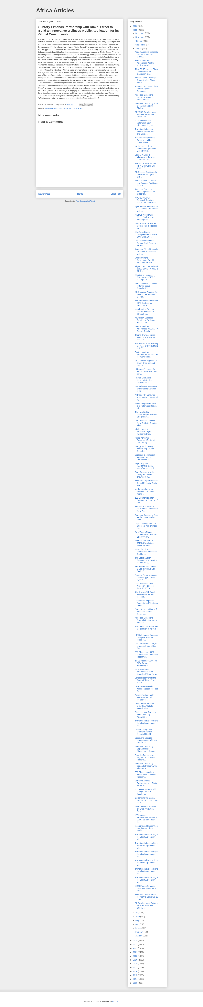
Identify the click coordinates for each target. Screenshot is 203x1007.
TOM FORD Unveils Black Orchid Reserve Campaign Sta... (146, 71)
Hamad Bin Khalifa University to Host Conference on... (144, 380)
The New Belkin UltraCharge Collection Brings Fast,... (146, 414)
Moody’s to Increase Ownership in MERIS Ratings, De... (145, 277)
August (138, 49)
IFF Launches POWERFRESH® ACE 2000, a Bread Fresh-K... (146, 818)
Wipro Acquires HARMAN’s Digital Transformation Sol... (145, 465)
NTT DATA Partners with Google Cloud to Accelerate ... (145, 791)
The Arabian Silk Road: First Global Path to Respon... (145, 594)
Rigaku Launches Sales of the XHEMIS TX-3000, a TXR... (146, 268)
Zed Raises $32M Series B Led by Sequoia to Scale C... (145, 568)
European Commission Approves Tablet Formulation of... (145, 457)
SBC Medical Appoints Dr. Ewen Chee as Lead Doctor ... (146, 294)
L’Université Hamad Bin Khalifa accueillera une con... (146, 371)
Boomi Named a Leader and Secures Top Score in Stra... (146, 183)
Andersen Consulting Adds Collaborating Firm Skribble (146, 105)
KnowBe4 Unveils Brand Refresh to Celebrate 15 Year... (146, 897)
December (140, 33)
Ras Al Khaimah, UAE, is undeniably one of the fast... (146, 646)
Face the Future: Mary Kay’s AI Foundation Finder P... (145, 757)
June (137, 916)
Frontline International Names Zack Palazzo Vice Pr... (145, 243)
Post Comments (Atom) (85, 201)
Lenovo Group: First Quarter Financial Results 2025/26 (143, 731)
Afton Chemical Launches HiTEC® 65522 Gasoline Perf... (146, 285)
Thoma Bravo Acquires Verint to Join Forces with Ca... (145, 337)
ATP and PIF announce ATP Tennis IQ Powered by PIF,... (146, 397)
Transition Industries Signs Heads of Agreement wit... (146, 723)
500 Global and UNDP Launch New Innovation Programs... (146, 654)
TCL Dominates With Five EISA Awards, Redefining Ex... (146, 663)
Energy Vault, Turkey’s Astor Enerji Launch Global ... (145, 448)
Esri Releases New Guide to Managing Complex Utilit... (146, 388)
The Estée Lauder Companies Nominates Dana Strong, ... (146, 560)
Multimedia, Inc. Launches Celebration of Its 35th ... (146, 628)
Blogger (115, 1001)
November (140, 37)
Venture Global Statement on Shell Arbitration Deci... (146, 808)
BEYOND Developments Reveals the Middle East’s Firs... (145, 114)
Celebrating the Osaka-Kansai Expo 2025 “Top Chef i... (146, 800)
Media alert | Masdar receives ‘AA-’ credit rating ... (144, 491)
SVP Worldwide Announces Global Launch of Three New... (146, 671)
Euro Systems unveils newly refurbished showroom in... (144, 474)
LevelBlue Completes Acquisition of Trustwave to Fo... (146, 603)
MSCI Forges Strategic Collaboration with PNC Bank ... (146, 888)
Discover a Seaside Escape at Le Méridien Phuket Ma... (146, 740)
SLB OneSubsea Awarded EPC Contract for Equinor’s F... (146, 303)
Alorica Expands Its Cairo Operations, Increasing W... (146, 225)
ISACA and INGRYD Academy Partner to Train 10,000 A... (145, 586)
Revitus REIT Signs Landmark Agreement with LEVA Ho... (145, 148)
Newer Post (44, 194)
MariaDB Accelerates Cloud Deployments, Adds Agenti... (145, 217)
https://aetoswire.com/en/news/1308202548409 (64, 108)
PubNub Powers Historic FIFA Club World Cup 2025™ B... (145, 165)
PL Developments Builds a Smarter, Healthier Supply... (146, 905)
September (140, 45)
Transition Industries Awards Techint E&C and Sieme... (145, 131)
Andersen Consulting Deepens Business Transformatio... (144, 97)
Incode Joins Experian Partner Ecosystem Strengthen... (144, 311)
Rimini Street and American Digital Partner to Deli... (143, 431)
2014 (135, 979)
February (139, 932)
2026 (135, 26)
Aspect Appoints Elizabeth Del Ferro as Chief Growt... (146, 54)
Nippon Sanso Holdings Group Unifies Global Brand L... (145, 80)
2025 (135, 30)
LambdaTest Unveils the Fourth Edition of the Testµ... (145, 680)
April (137, 924)
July (137, 913)
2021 (135, 952)
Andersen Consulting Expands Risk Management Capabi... (146, 748)
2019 (135, 960)
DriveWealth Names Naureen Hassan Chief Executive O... (146, 534)
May (137, 920)
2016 (135, 971)
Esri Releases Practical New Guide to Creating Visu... (146, 423)
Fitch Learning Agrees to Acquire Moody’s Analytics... (145, 714)
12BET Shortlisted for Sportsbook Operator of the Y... (146, 500)
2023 (135, 944)
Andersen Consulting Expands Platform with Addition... (146, 620)
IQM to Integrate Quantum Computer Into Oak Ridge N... (146, 637)
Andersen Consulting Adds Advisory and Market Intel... (146, 517)
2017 (135, 967)
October (139, 41)
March (138, 928)
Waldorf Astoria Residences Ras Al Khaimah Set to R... (144, 260)
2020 (135, 956)
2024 (135, 940)
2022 (135, 948)
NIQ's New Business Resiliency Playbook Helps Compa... (145, 320)
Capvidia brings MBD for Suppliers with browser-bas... (146, 525)
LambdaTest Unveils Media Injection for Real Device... (146, 688)
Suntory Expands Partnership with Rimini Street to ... (146, 783)
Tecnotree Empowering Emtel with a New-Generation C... (145, 140)
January (139, 936)
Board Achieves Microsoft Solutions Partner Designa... (146, 611)
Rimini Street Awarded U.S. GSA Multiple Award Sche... (144, 705)
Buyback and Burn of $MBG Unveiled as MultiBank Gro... (144, 543)
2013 (135, 983)
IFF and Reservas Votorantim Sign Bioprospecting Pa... (145, 123)
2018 (135, 964)
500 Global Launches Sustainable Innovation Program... (146, 774)
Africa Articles (55, 10)
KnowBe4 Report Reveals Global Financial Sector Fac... (146, 483)
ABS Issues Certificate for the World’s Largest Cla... (146, 174)
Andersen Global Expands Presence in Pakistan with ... (146, 251)
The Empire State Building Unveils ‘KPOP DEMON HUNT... (146, 345)
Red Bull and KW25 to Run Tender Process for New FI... (146, 508)
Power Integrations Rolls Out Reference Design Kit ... (146, 405)
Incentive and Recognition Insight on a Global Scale (146, 828)
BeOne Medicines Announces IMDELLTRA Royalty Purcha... (146, 328)
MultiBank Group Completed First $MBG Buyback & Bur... (146, 234)
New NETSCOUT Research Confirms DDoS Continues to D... (146, 200)
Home (80, 194)
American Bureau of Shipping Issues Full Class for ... (145, 191)
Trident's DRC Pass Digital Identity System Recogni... (146, 88)
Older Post (116, 194)
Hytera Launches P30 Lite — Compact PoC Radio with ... (146, 208)
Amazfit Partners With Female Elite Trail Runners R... (144, 697)
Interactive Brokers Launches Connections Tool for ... (146, 551)
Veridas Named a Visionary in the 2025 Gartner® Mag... (145, 157)
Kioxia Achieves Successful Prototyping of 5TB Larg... (146, 440)
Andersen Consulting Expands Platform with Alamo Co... (146, 765)
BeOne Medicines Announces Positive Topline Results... (144, 62)
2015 (135, 975)
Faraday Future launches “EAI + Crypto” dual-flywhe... (146, 577)
